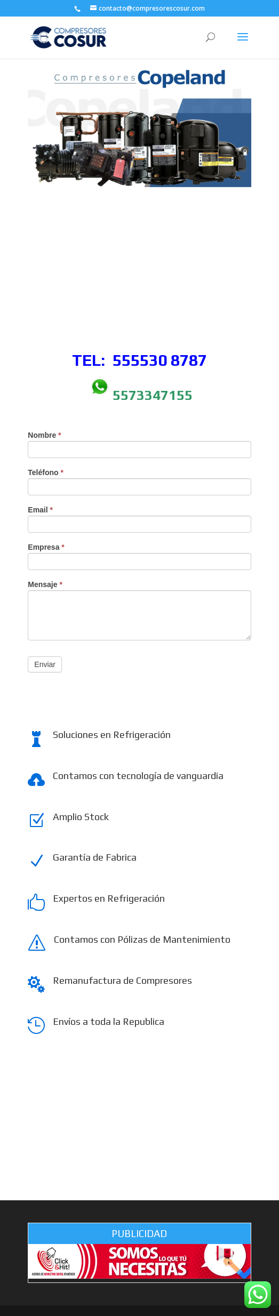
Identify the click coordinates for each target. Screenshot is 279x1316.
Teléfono (45, 473)
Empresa (46, 547)
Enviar (44, 664)
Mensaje (45, 585)
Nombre (44, 435)
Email (40, 510)
